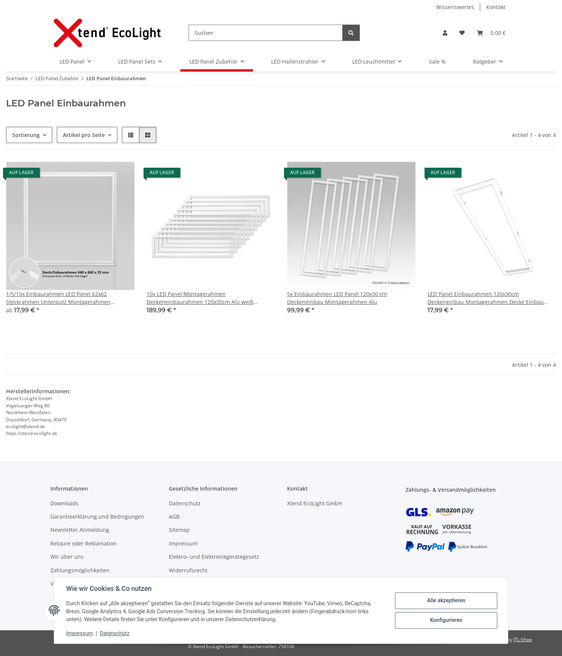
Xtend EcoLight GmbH (314, 503)
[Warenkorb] (491, 33)
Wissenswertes (455, 7)
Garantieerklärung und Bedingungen (97, 516)
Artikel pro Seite (84, 135)
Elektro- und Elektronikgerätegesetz (214, 556)
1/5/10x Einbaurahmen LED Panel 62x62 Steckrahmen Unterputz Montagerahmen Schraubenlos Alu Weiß (58, 298)
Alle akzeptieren (446, 600)
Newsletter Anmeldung (79, 529)
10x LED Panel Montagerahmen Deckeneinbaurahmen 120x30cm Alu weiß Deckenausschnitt (200, 298)
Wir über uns (67, 556)
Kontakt (496, 7)
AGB (174, 516)
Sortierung (26, 135)
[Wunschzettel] (462, 33)
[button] (445, 33)
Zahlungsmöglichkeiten (79, 570)
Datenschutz (115, 633)
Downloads (64, 503)
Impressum (79, 633)
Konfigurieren (446, 620)
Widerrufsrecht (188, 570)
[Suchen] (266, 33)
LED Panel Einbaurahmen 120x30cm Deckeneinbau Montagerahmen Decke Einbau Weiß (486, 298)
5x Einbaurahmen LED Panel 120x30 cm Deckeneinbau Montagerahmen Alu (337, 297)
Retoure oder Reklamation (83, 543)
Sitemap (179, 529)
